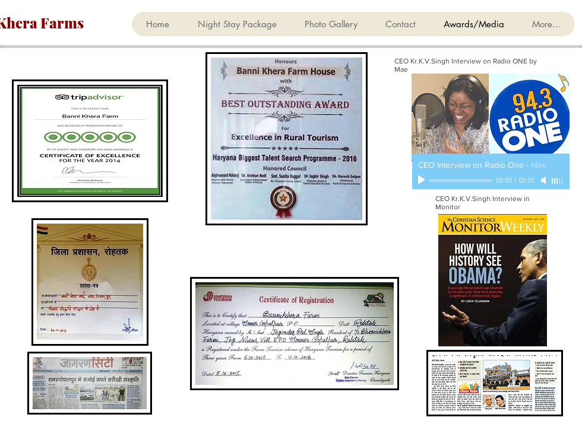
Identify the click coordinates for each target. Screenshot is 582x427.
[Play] (423, 180)
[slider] (558, 181)
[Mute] (545, 180)
